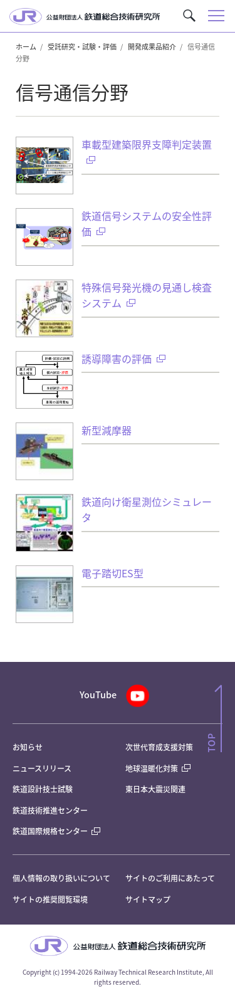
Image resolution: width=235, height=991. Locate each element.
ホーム (26, 46)
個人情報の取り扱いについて (61, 878)
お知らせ (28, 747)
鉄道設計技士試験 (43, 789)
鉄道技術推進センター (50, 810)
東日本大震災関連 (155, 789)
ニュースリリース (42, 768)
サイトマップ (147, 899)
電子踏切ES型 (112, 572)
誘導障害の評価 (123, 358)
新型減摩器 (106, 430)
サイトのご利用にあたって (170, 878)
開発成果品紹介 (152, 46)
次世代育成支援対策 (159, 747)
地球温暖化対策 (151, 768)
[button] (189, 15)
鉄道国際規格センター (56, 831)
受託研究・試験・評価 (82, 46)
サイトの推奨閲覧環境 (50, 899)
